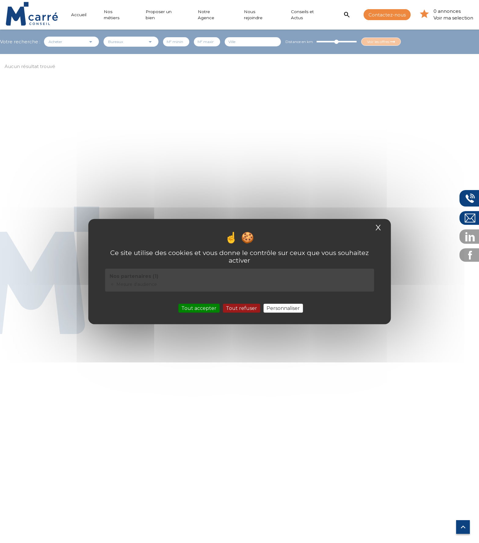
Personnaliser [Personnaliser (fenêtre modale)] (283, 308)
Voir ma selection (453, 17)
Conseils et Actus (302, 14)
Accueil (78, 14)
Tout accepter (198, 308)
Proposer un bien (159, 14)
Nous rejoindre (253, 14)
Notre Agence (206, 14)
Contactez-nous (387, 14)
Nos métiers (111, 14)
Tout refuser (241, 308)
